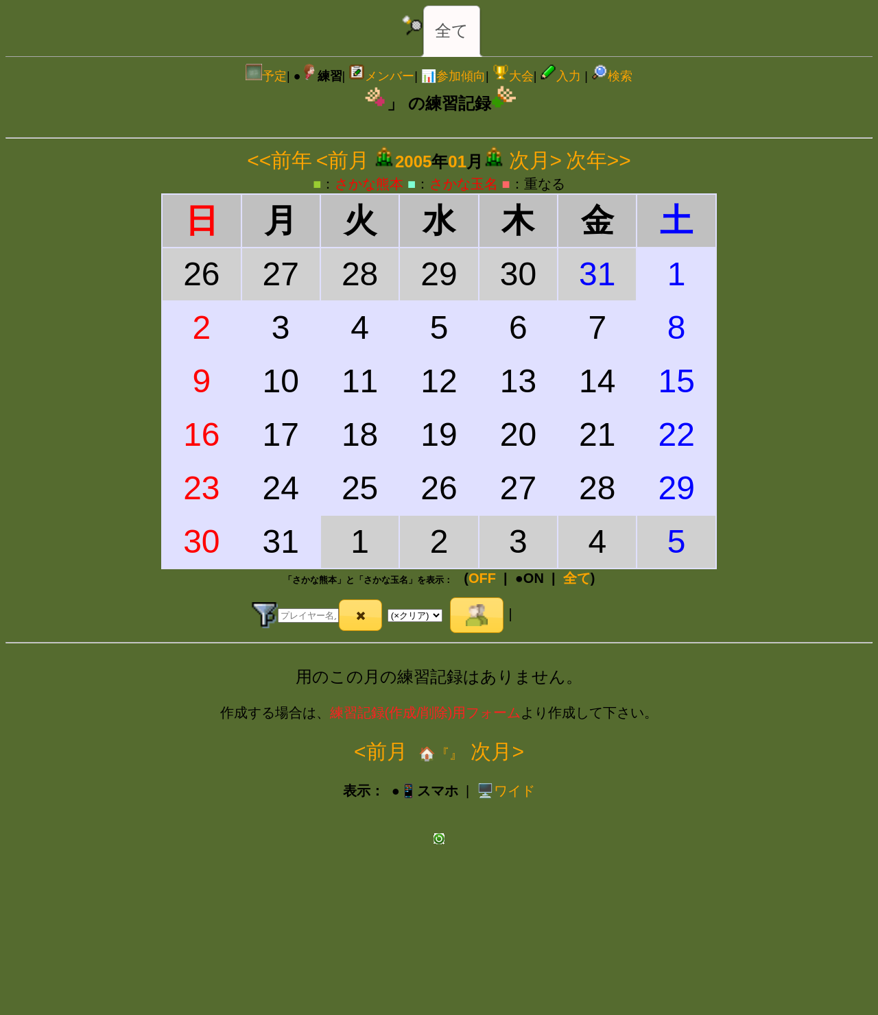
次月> (535, 160)
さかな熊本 (369, 183)
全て (451, 30)
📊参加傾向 (453, 76)
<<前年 (279, 160)
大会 (513, 76)
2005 (413, 161)
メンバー (381, 76)
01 (457, 161)
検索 (611, 76)
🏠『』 (439, 753)
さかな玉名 (463, 183)
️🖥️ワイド (506, 790)
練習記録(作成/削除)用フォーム (425, 712)
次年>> (598, 160)
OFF (482, 578)
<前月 (343, 160)
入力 (560, 76)
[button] (360, 615)
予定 (266, 76)
